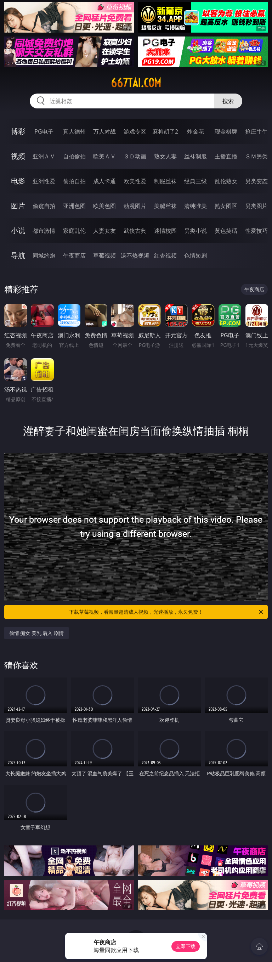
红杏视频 (165, 255)
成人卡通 (104, 181)
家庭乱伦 (74, 231)
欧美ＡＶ (104, 156)
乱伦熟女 (226, 181)
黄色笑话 (226, 231)
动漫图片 (135, 206)
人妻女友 (104, 231)
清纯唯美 (195, 206)
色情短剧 (195, 255)
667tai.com (136, 83)
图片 (18, 205)
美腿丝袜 (165, 206)
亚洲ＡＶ (44, 156)
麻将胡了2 (165, 131)
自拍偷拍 (74, 156)
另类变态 (256, 181)
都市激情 (44, 231)
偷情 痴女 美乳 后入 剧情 (36, 633)
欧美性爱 (135, 181)
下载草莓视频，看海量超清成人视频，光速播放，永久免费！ (166, 612)
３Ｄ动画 (135, 156)
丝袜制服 (195, 156)
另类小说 (195, 231)
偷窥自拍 (44, 206)
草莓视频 (104, 255)
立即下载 (186, 946)
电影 (18, 181)
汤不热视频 (135, 255)
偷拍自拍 (74, 181)
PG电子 (43, 131)
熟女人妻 (165, 156)
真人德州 (74, 131)
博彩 (18, 131)
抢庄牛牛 (256, 131)
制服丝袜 (165, 181)
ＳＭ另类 (256, 156)
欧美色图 (104, 206)
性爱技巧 (256, 231)
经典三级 (195, 181)
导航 (18, 255)
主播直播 (226, 156)
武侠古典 (135, 231)
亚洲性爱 (44, 181)
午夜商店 (74, 255)
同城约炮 (44, 255)
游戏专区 (135, 131)
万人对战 (104, 131)
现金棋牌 (226, 131)
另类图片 (256, 206)
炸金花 (195, 131)
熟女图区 (226, 206)
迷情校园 (165, 231)
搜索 (228, 101)
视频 (18, 156)
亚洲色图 (74, 206)
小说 (18, 230)
